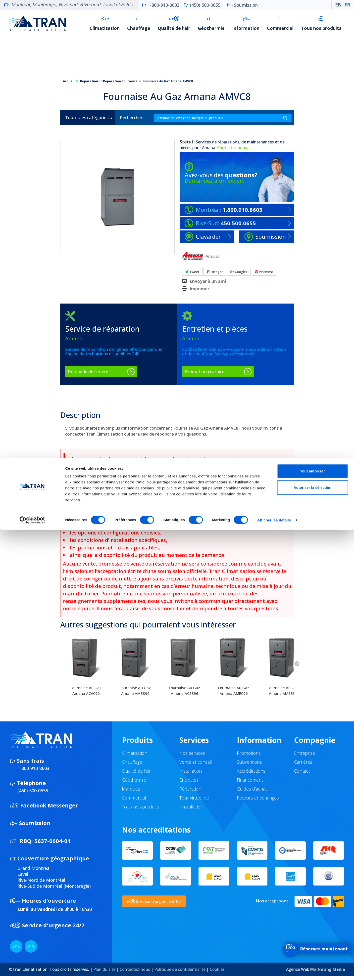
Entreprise (304, 753)
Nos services (192, 753)
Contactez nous (232, 147)
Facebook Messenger (44, 805)
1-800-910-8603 (160, 5)
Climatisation (105, 23)
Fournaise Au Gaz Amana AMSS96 (135, 690)
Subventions (249, 762)
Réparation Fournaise (120, 81)
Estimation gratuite (204, 371)
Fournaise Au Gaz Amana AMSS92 (283, 690)
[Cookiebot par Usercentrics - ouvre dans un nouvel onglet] (32, 966)
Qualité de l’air (174, 23)
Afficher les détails (274, 966)
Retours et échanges (258, 798)
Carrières (303, 762)
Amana (208, 147)
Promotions (249, 753)
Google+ (239, 271)
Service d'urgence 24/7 (154, 901)
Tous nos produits (321, 23)
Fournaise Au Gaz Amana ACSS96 (184, 690)
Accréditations (251, 771)
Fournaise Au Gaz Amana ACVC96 (85, 690)
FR (347, 4)
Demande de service (88, 371)
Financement (250, 780)
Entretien (188, 780)
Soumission (242, 5)
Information (245, 23)
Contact (302, 771)
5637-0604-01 (40, 840)
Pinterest (264, 271)
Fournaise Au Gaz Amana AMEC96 (233, 690)
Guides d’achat (252, 789)
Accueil (68, 81)
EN (338, 4)
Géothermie (211, 23)
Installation (190, 771)
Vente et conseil (195, 762)
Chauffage (138, 23)
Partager (215, 271)
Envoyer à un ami (208, 281)
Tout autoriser (312, 917)
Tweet (192, 271)
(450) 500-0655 (202, 5)
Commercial (280, 23)
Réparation (89, 81)
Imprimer (199, 289)
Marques (131, 789)
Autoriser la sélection (313, 934)
